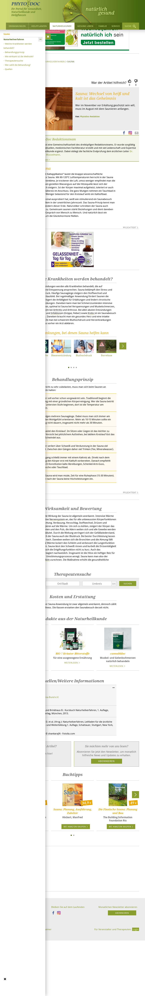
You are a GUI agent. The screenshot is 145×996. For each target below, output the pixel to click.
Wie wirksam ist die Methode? (19, 56)
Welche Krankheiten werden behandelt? (18, 45)
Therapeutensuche (14, 60)
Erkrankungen (17, 26)
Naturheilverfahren (53, 88)
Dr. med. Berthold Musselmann (88, 182)
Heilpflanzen (39, 26)
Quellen (8, 69)
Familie (103, 26)
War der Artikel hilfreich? (108, 109)
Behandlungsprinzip (14, 52)
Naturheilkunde (62, 26)
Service (116, 26)
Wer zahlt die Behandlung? (18, 64)
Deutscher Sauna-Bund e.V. (45, 761)
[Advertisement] (72, 934)
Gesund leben (85, 26)
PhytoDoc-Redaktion (90, 143)
